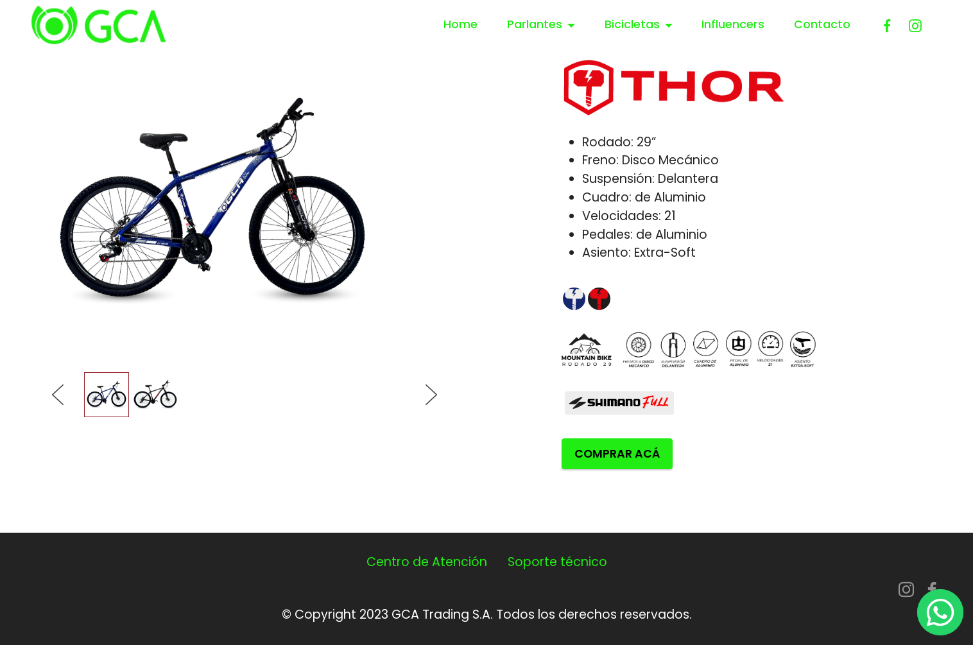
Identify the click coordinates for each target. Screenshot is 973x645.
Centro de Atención (426, 562)
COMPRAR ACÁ (617, 453)
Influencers (733, 24)
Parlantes (534, 24)
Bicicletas (632, 24)
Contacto (822, 24)
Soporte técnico (557, 562)
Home (460, 24)
